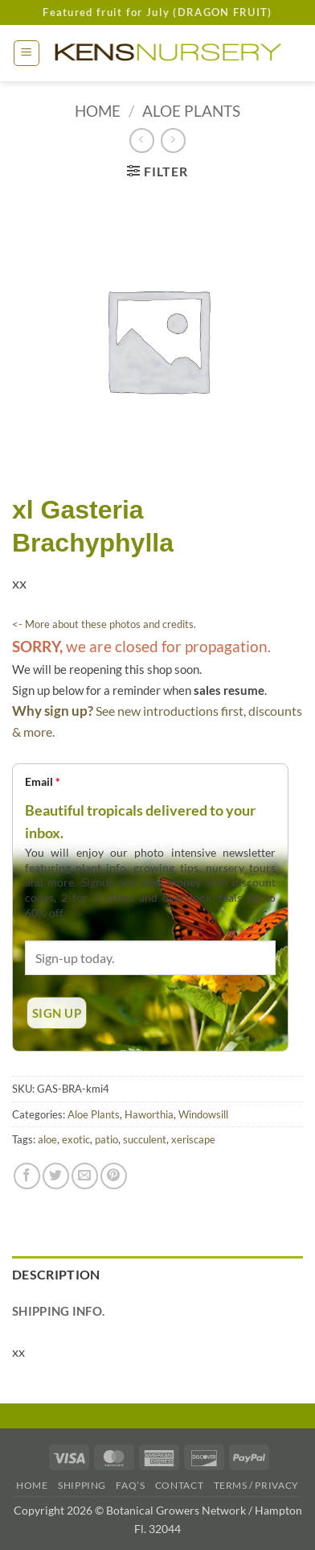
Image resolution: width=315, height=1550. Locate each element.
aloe (47, 1139)
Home (98, 110)
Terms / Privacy (256, 1485)
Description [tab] (56, 1274)
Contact (179, 1485)
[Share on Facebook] (27, 1176)
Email (42, 781)
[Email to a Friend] (85, 1176)
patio (106, 1139)
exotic (76, 1139)
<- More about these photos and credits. (104, 624)
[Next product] (141, 140)
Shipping (82, 1485)
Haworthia (149, 1114)
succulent (144, 1139)
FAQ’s (130, 1485)
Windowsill (203, 1114)
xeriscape (193, 1139)
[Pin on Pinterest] (113, 1176)
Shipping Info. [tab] (58, 1311)
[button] (26, 53)
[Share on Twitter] (56, 1176)
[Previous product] (173, 140)
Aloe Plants (191, 110)
